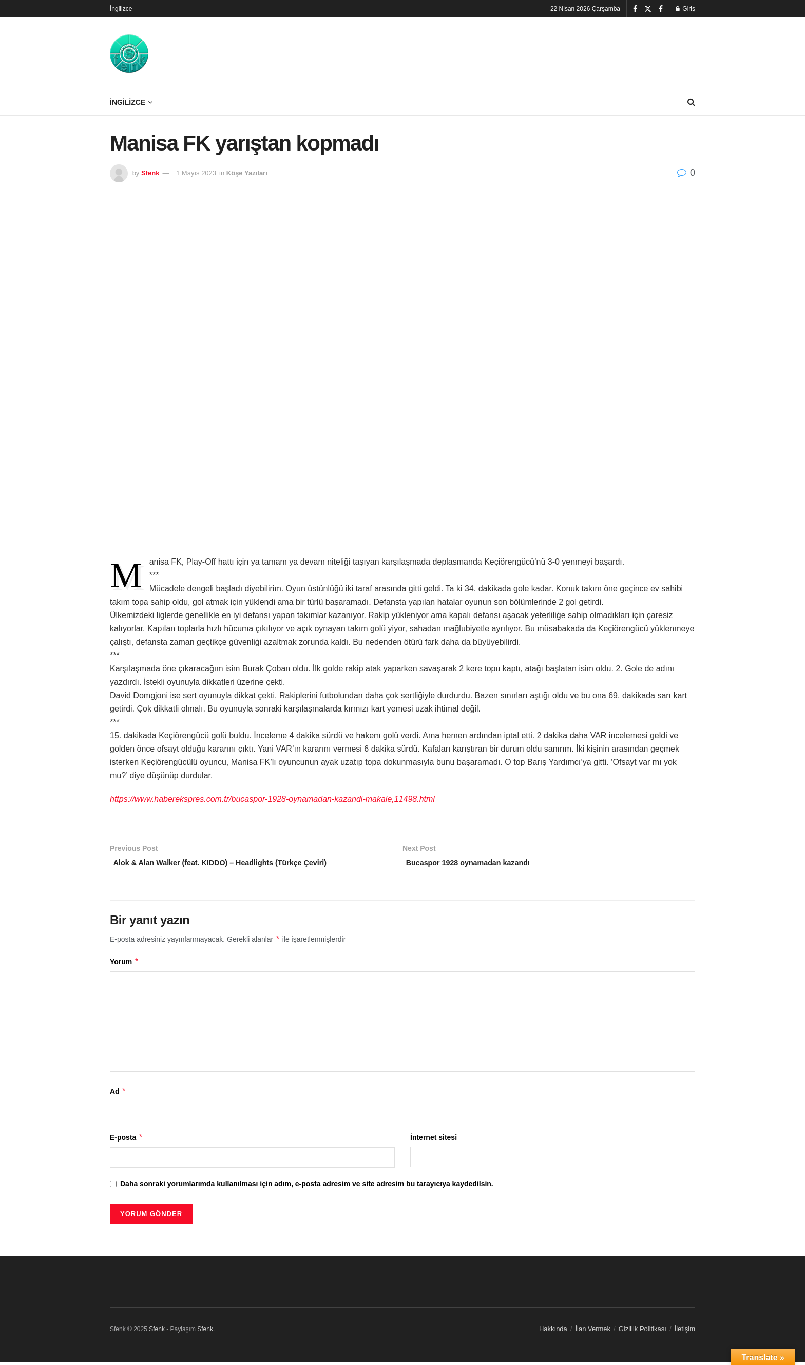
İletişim (685, 1331)
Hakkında (553, 1331)
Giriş (685, 8)
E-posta (126, 1140)
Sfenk (150, 173)
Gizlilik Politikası (642, 1331)
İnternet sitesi (433, 1140)
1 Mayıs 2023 (196, 173)
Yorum (124, 964)
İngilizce (121, 8)
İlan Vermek (592, 1331)
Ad (118, 1093)
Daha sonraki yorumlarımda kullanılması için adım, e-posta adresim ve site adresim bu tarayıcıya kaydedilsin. (306, 1187)
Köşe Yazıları (246, 173)
